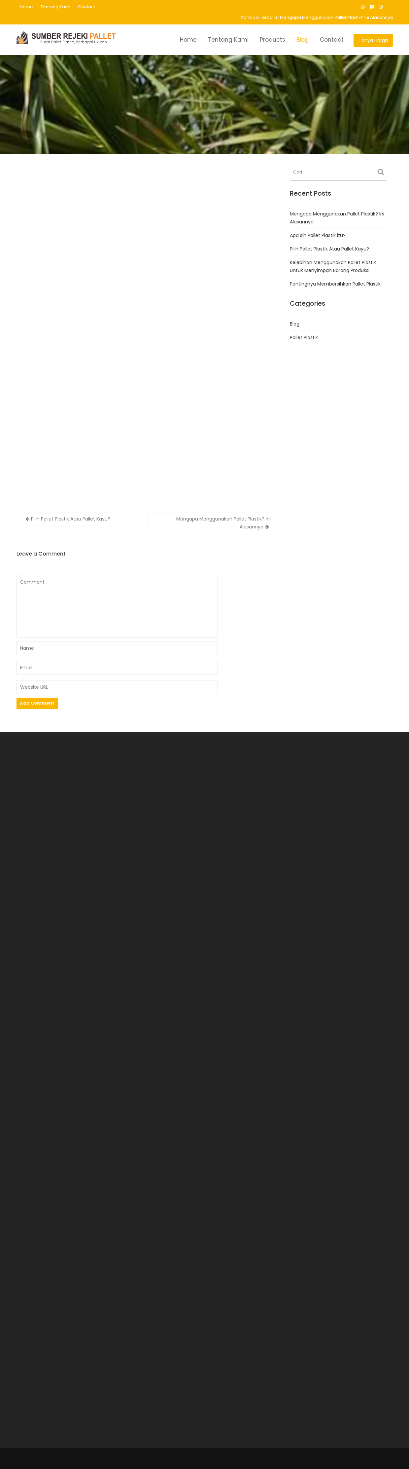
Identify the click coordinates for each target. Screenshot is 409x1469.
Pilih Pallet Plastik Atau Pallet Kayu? (70, 519)
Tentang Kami (55, 7)
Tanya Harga (373, 40)
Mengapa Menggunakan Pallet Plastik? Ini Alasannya (336, 17)
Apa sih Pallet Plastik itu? (318, 235)
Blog (302, 40)
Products (272, 40)
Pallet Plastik (304, 337)
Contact (86, 7)
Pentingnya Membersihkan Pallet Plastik (335, 284)
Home (26, 7)
